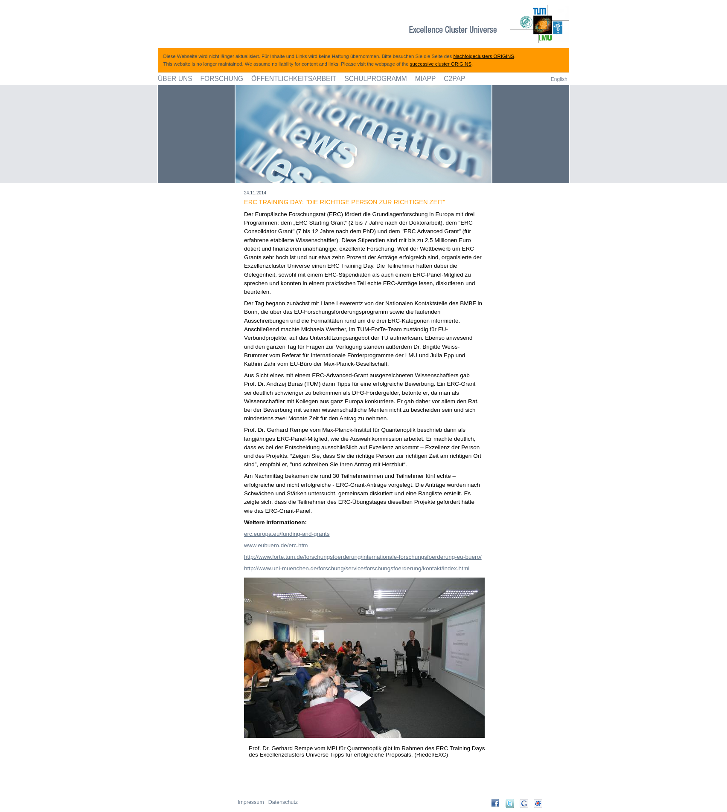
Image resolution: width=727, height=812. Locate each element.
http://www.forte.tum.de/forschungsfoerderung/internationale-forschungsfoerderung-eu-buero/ (363, 557)
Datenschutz (283, 802)
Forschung (222, 78)
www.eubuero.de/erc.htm (276, 545)
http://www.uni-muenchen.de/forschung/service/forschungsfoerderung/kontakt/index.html (356, 568)
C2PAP (454, 78)
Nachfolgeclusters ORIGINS (484, 56)
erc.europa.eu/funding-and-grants (287, 534)
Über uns (175, 78)
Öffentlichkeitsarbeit (293, 78)
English (559, 79)
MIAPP (425, 78)
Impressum (251, 802)
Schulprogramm (375, 78)
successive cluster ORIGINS (440, 63)
